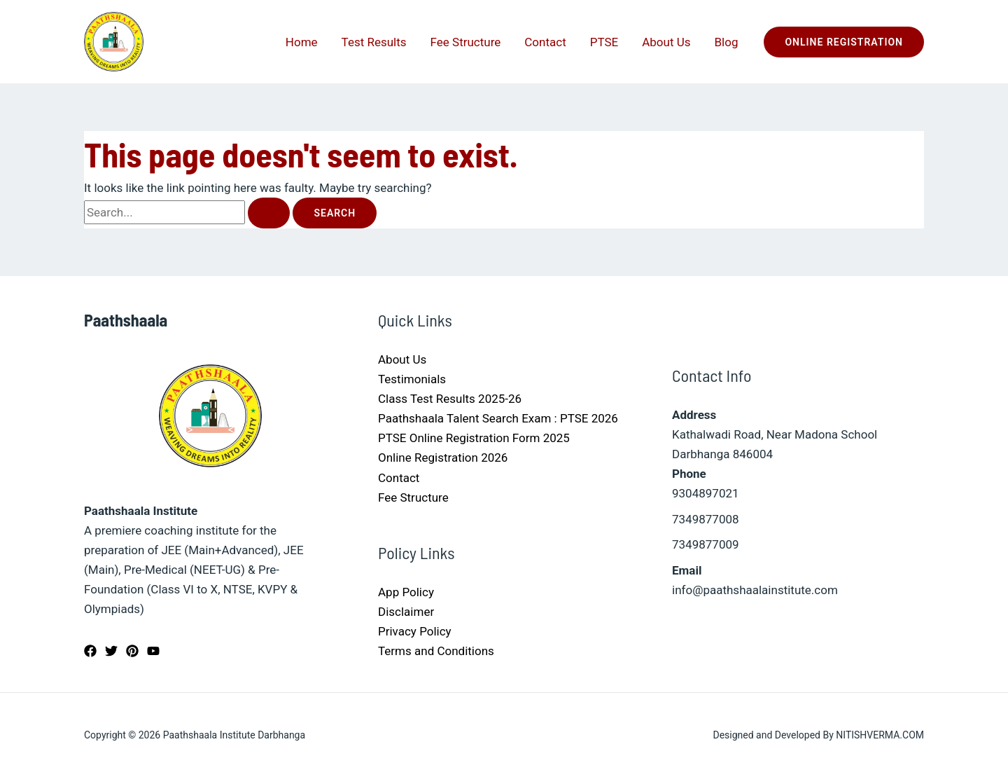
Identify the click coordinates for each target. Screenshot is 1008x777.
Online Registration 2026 (442, 458)
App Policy (406, 592)
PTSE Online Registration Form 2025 (474, 438)
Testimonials (412, 379)
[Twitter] (111, 651)
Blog (726, 42)
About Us (666, 42)
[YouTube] (153, 651)
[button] (844, 42)
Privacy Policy (414, 631)
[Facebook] (90, 651)
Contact (545, 42)
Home (302, 42)
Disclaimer (406, 612)
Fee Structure (465, 42)
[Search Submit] (269, 213)
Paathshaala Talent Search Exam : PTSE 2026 (498, 418)
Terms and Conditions (436, 651)
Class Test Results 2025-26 (450, 399)
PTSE (604, 42)
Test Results (374, 42)
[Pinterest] (132, 651)
